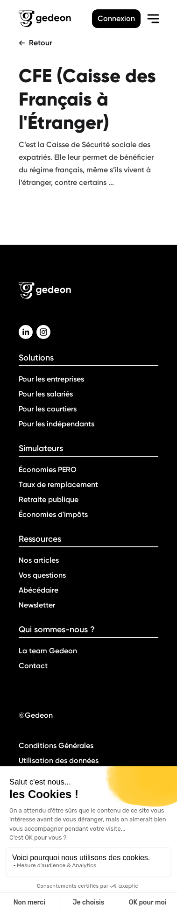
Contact (33, 665)
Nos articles (39, 560)
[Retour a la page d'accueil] (55, 18)
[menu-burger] (153, 19)
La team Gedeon (48, 650)
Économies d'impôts (53, 514)
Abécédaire (38, 590)
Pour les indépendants (56, 423)
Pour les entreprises (51, 379)
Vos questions (42, 575)
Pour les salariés (46, 393)
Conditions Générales (56, 745)
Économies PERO (48, 469)
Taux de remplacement (58, 484)
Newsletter (37, 605)
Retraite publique (48, 499)
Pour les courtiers (48, 408)
